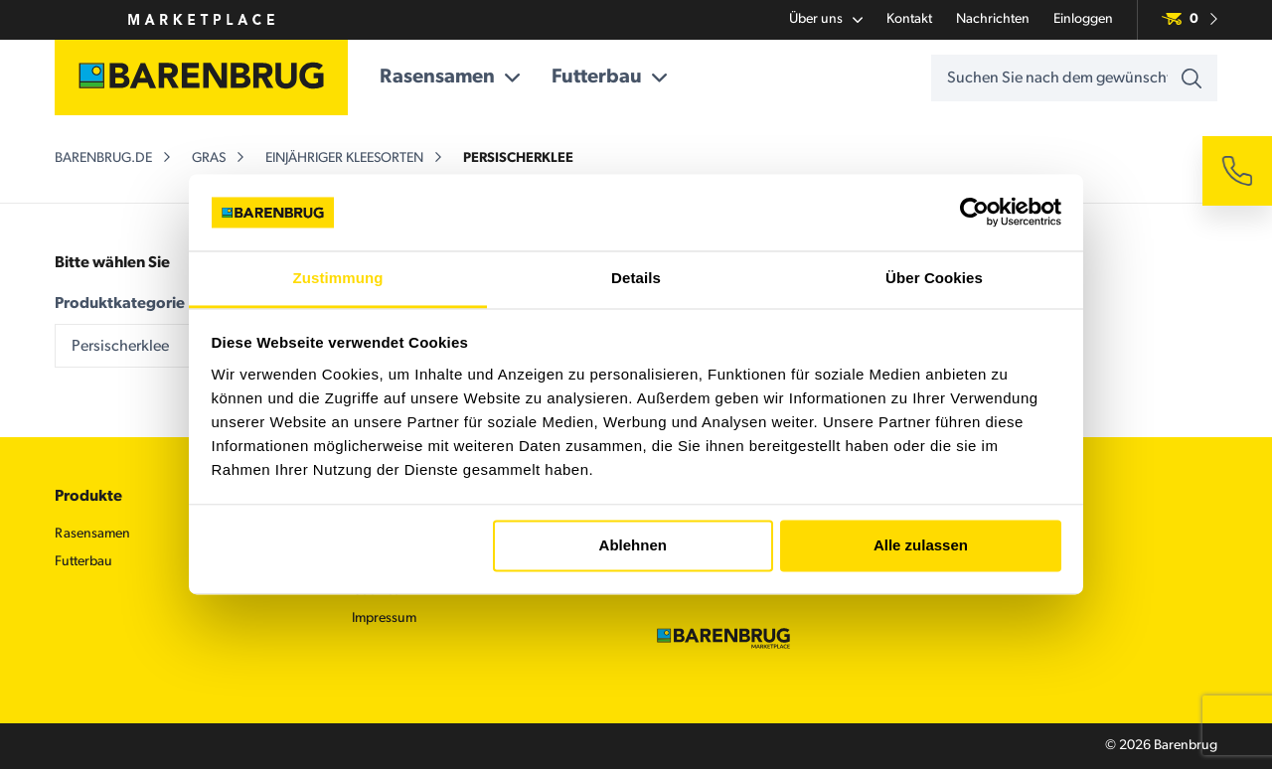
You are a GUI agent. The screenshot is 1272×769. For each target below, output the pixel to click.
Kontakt (909, 19)
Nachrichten (993, 19)
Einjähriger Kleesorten (344, 158)
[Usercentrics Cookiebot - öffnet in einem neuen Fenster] (974, 213)
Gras (209, 158)
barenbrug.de (103, 158)
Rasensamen (450, 77)
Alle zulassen (921, 546)
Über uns (826, 20)
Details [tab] (636, 277)
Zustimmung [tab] (338, 277)
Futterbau (609, 77)
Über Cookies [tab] (934, 277)
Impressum (384, 618)
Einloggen (1083, 19)
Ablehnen (633, 546)
